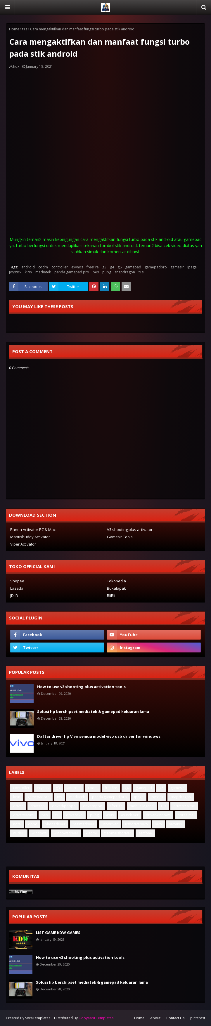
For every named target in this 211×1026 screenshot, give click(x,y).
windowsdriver (66, 833)
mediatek (43, 272)
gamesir (177, 267)
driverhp (37, 805)
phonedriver (55, 824)
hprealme (186, 815)
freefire (93, 267)
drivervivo (74, 815)
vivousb (175, 824)
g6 (119, 267)
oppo (32, 824)
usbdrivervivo (136, 824)
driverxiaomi (23, 815)
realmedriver (83, 824)
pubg (106, 272)
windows (39, 833)
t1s (24, 29)
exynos (77, 267)
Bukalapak (116, 588)
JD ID (14, 595)
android (28, 267)
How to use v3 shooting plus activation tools (81, 686)
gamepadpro (156, 267)
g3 (104, 267)
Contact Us (175, 1017)
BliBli (111, 595)
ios (59, 796)
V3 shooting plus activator (130, 529)
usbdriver (110, 824)
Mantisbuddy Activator (30, 536)
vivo (158, 824)
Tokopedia (116, 581)
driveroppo (92, 805)
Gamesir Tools (120, 536)
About (155, 1017)
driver (18, 805)
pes (96, 272)
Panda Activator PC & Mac (33, 529)
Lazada (16, 588)
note (17, 824)
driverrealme (184, 805)
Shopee (17, 581)
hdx (16, 66)
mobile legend (142, 805)
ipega (192, 267)
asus (110, 815)
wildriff (19, 833)
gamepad (133, 267)
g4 (112, 267)
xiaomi (91, 833)
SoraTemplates (37, 1017)
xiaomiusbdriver (117, 833)
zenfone (145, 833)
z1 (57, 815)
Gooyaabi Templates (96, 1017)
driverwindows (158, 815)
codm (43, 267)
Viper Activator (23, 544)
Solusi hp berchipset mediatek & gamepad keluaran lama (93, 711)
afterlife (116, 805)
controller (59, 267)
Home (14, 29)
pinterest (197, 1017)
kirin (28, 272)
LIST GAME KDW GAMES (58, 932)
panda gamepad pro (71, 272)
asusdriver (130, 815)
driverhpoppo (64, 805)
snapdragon (125, 272)
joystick (15, 272)
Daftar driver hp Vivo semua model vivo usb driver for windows (98, 736)
